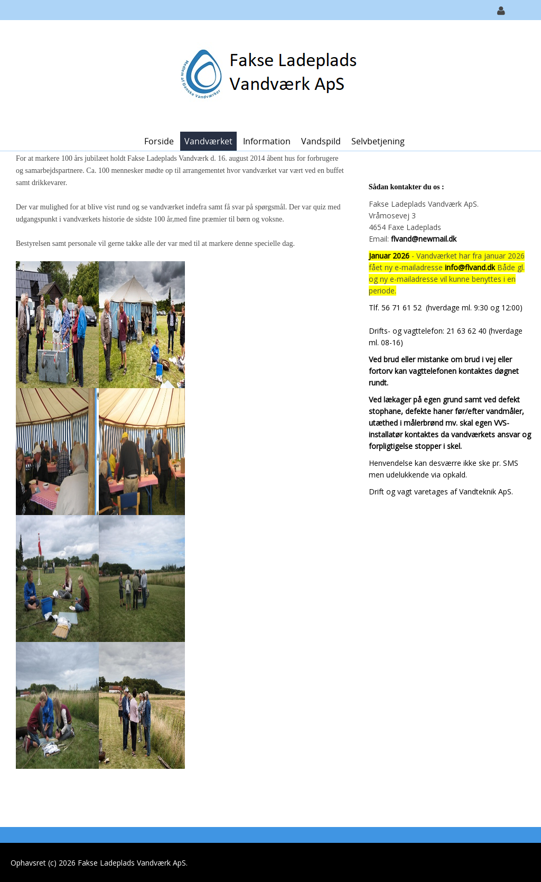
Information (267, 141)
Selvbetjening (378, 141)
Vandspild (321, 141)
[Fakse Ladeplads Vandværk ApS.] (266, 75)
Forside (159, 141)
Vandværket (208, 141)
